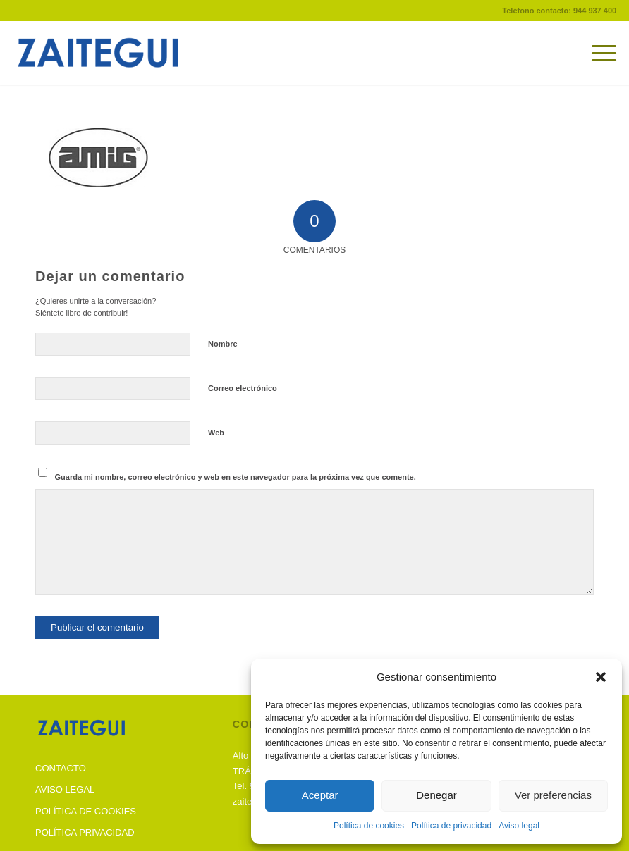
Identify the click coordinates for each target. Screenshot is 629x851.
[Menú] (597, 53)
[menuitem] (597, 53)
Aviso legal (519, 826)
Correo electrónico (242, 388)
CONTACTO (60, 768)
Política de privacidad (451, 826)
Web (216, 432)
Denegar (436, 795)
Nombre (223, 344)
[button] (601, 677)
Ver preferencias (553, 795)
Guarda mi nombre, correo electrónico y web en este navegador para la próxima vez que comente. (235, 477)
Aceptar (320, 795)
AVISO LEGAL (64, 789)
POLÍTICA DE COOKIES (85, 811)
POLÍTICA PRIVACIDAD (85, 832)
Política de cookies (369, 826)
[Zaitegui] (118, 53)
